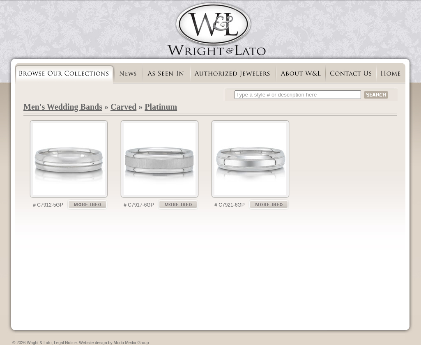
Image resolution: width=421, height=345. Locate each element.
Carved (123, 106)
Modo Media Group (131, 342)
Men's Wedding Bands (62, 106)
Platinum (161, 106)
